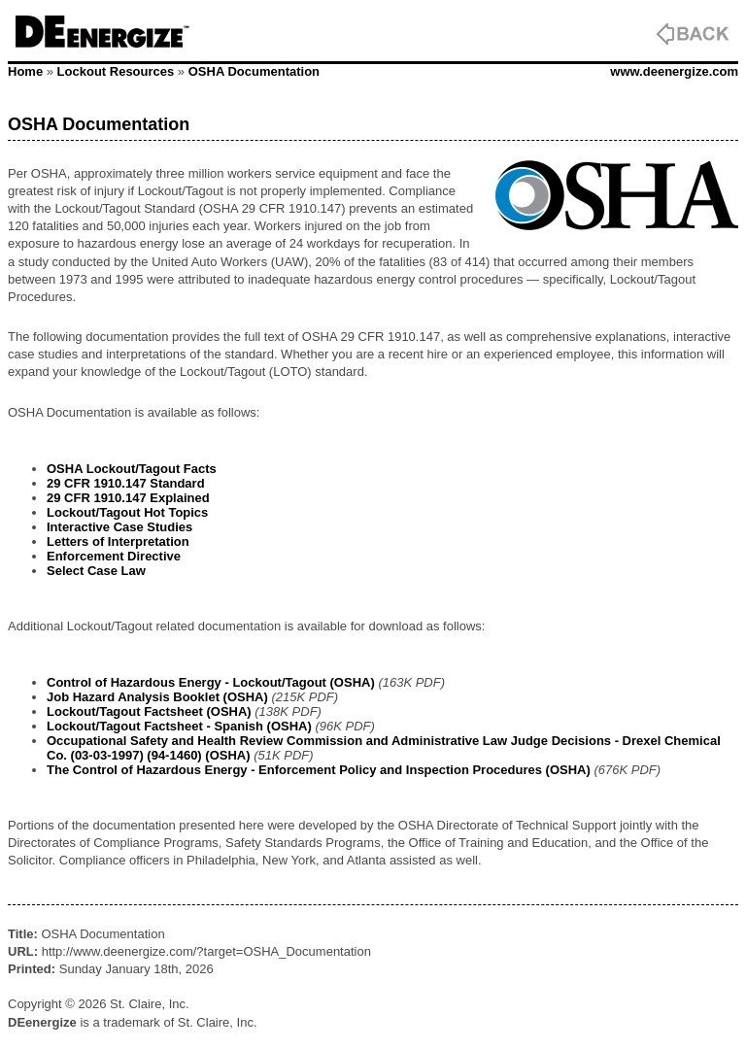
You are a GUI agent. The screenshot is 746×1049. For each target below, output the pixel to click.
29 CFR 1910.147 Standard (126, 483)
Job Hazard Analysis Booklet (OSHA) (157, 697)
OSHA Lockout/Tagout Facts (132, 468)
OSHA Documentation (254, 71)
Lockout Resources (116, 71)
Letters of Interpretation (118, 541)
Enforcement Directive (114, 556)
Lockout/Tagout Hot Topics (127, 512)
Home (25, 71)
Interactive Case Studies (119, 527)
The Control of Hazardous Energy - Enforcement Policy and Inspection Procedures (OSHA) (319, 769)
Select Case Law (96, 570)
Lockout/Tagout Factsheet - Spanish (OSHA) (179, 726)
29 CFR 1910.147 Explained (128, 498)
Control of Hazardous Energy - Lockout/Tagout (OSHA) (211, 682)
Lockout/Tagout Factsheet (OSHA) (149, 711)
